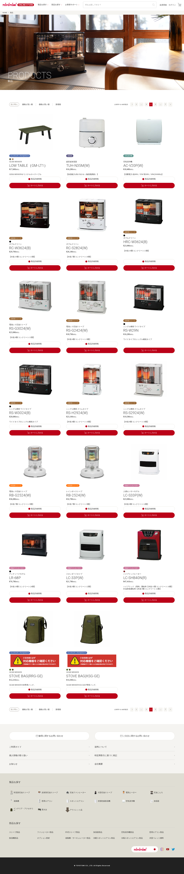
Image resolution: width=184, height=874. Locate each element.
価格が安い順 (27, 104)
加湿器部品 (97, 832)
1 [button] (136, 104)
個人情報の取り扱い (18, 755)
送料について (101, 747)
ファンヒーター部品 (45, 832)
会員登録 (163, 5)
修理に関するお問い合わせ (49, 736)
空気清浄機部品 (127, 832)
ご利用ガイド (15, 747)
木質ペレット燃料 (156, 838)
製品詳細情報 (36, 179)
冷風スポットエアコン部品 (132, 838)
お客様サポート (71, 5)
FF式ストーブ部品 (72, 832)
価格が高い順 (44, 104)
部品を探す (55, 5)
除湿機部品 (13, 838)
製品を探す (42, 5)
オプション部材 (43, 838)
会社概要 (99, 764)
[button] (131, 104)
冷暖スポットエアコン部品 (104, 838)
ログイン (172, 5)
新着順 (58, 104)
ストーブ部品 (14, 832)
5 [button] (155, 104)
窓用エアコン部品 (156, 832)
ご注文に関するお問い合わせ (135, 736)
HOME (5, 12)
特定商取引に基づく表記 (106, 755)
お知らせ (13, 764)
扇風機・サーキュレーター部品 (77, 838)
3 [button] (146, 104)
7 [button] (165, 104)
